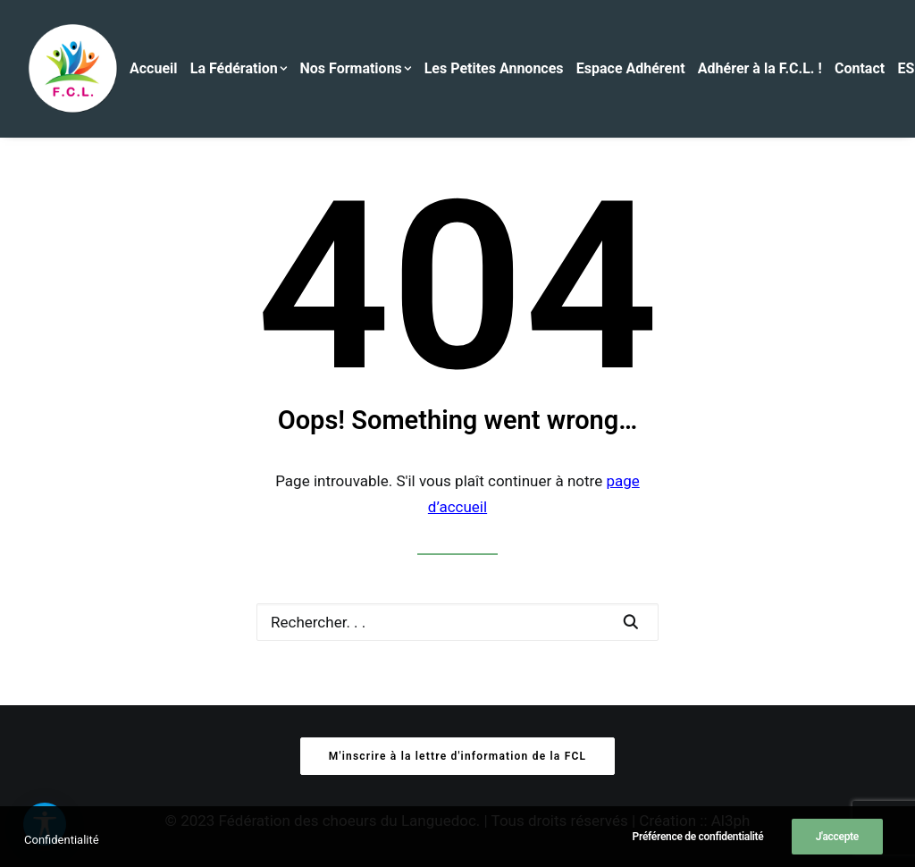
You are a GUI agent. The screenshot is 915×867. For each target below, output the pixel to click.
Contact (860, 68)
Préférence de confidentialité (698, 846)
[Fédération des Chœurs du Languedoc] (73, 69)
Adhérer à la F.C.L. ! (760, 68)
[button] (630, 621)
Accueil (154, 68)
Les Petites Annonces (494, 68)
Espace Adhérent (630, 68)
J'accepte (837, 846)
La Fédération (239, 68)
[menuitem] (158, 69)
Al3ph (731, 820)
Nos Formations (356, 68)
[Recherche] (457, 622)
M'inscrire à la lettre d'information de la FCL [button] (457, 756)
